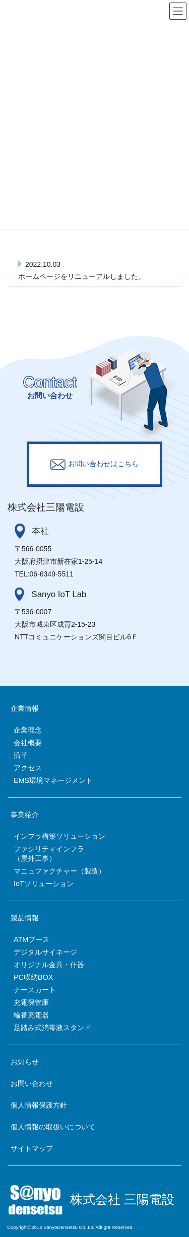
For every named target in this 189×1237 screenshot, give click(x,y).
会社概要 (28, 743)
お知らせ (25, 1062)
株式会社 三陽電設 (122, 1199)
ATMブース (31, 939)
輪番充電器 (31, 1015)
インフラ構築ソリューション (59, 836)
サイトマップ (32, 1148)
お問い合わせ (32, 1083)
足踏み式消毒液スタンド (52, 1028)
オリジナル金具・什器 (49, 965)
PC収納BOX (33, 977)
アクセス (28, 768)
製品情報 (25, 918)
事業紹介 (25, 815)
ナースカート (35, 990)
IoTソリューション (44, 884)
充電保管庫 (31, 1002)
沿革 (21, 755)
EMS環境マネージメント (53, 780)
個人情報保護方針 (39, 1105)
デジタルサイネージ (45, 952)
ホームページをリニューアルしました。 (81, 276)
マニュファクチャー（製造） (59, 871)
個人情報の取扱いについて (53, 1127)
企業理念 (28, 730)
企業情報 (25, 708)
